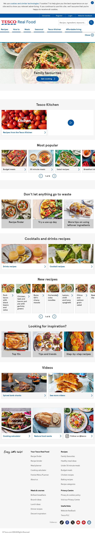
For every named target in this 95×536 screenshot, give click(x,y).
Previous (41, 176)
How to (16, 29)
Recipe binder (36, 461)
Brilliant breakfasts (38, 495)
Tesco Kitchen (54, 29)
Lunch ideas (36, 504)
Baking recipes (67, 479)
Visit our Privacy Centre (70, 499)
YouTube (78, 522)
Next (54, 176)
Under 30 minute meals (70, 465)
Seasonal (39, 29)
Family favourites (68, 456)
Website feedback (68, 510)
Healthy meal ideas (68, 461)
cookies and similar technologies (24, 3)
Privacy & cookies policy (71, 495)
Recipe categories (68, 484)
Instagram (89, 522)
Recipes (4, 29)
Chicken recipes (67, 475)
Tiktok (62, 522)
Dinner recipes (37, 509)
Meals (27, 29)
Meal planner (36, 465)
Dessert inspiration (38, 513)
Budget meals (66, 470)
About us (34, 479)
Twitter (73, 522)
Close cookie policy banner (92, 2)
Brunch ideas (36, 499)
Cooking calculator (38, 470)
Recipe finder (36, 456)
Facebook (67, 522)
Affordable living (73, 29)
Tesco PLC (65, 515)
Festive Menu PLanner (40, 475)
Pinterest (84, 522)
